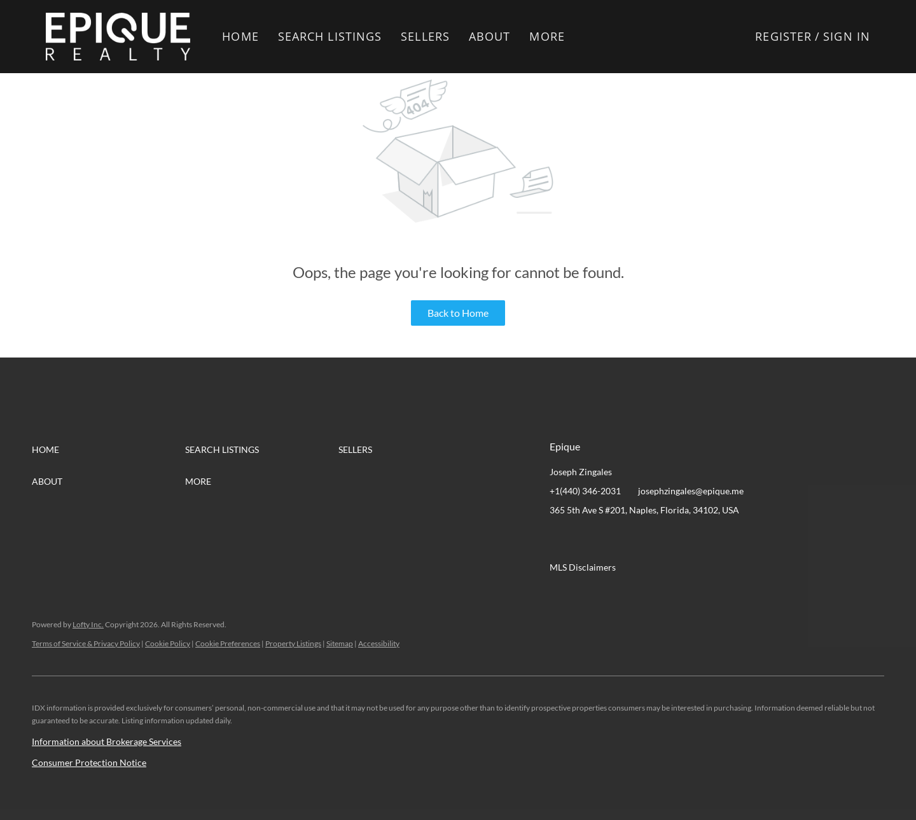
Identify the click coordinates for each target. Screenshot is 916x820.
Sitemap (339, 643)
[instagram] (660, 538)
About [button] (490, 36)
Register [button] (783, 36)
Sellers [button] (425, 36)
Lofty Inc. (88, 624)
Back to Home (458, 313)
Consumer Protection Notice (89, 762)
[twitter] (610, 538)
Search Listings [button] (330, 36)
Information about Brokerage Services (106, 741)
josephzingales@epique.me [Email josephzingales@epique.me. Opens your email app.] (691, 490)
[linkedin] (584, 538)
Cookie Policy (167, 643)
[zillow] (635, 538)
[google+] (686, 538)
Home (240, 36)
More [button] (546, 36)
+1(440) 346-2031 (585, 490)
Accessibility (378, 643)
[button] (118, 36)
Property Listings (293, 643)
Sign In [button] (846, 36)
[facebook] (559, 538)
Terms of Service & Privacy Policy (86, 643)
